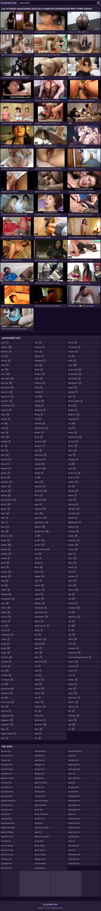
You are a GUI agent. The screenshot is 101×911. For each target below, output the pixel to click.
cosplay (5, 639)
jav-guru (40, 540)
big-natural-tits (8, 499)
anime (5, 365)
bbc (4, 445)
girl (38, 419)
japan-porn (40, 517)
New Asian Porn (40, 751)
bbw (4, 450)
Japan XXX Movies (7, 832)
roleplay (72, 410)
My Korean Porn (6, 765)
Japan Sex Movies (41, 783)
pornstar (73, 351)
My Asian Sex (39, 778)
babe (4, 432)
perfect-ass (40, 720)
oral (38, 675)
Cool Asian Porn (6, 787)
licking (39, 594)
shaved (72, 432)
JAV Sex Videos (40, 846)
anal (4, 356)
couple (5, 648)
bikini (4, 517)
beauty (5, 463)
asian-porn (7, 392)
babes (5, 436)
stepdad (72, 517)
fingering (40, 383)
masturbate (41, 607)
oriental (39, 688)
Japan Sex (71, 783)
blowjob (6, 544)
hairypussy (40, 459)
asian (5, 374)
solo (71, 486)
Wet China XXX (40, 792)
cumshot (6, 675)
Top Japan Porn (73, 787)
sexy (71, 428)
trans (72, 643)
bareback (6, 441)
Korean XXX (39, 810)
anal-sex (6, 360)
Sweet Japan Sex (74, 801)
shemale (73, 441)
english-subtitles (8, 733)
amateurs (6, 351)
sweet (72, 553)
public (72, 360)
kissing (39, 562)
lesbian (39, 585)
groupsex (40, 445)
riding (72, 405)
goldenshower (41, 428)
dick (4, 697)
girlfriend (40, 423)
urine (71, 675)
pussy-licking (75, 369)
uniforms (73, 666)
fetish (39, 378)
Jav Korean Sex (40, 868)
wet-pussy (73, 715)
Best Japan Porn (6, 774)
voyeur (72, 693)
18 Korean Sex (6, 841)
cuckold (6, 666)
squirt (72, 499)
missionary (40, 639)
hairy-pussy (41, 454)
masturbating (41, 612)
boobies (5, 558)
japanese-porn (42, 531)
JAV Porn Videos (40, 854)
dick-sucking (7, 702)
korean (39, 571)
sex (71, 423)
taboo (72, 558)
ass (4, 423)
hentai (39, 481)
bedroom (6, 468)
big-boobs (6, 481)
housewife (40, 499)
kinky (38, 558)
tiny (71, 621)
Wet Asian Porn (73, 846)
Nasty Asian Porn (74, 832)
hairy (38, 450)
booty (5, 567)
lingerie (39, 598)
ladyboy (39, 576)
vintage (72, 684)
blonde (5, 540)
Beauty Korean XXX (8, 823)
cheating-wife (8, 598)
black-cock (6, 535)
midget (39, 630)
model (38, 648)
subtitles (73, 544)
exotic (38, 351)
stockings (73, 531)
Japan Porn (72, 756)
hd (37, 477)
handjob (40, 463)
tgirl (71, 594)
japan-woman (41, 522)
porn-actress (74, 347)
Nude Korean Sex (74, 854)
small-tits (73, 477)
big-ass (5, 477)
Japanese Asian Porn (8, 801)
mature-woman (42, 625)
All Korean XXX (6, 868)
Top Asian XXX (73, 792)
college (5, 630)
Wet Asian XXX (73, 760)
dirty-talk (6, 711)
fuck (38, 396)
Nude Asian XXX (73, 859)
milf (38, 634)
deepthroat (7, 693)
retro (71, 396)
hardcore (40, 468)
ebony (4, 729)
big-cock (6, 490)
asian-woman (8, 405)
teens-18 (73, 589)
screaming (73, 419)
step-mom (73, 508)
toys (71, 634)
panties (39, 702)
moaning (40, 643)
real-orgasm (74, 383)
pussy (72, 365)
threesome (74, 607)
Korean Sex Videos (41, 814)
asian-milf (6, 383)
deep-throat (7, 688)
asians (5, 414)
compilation (7, 634)
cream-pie (6, 657)
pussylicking (74, 378)
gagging (39, 405)
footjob (39, 392)
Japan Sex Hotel (6, 796)
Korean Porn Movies (42, 837)
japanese (40, 526)
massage (40, 603)
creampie (6, 661)
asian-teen (7, 401)
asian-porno (7, 396)
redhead (73, 392)
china (5, 603)
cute (4, 684)
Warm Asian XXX (74, 769)
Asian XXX (71, 841)
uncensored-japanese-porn (80, 657)
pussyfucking (74, 374)
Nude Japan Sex (6, 819)
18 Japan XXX (5, 760)
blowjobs (6, 549)
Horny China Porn (7, 792)
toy (71, 630)
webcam (73, 702)
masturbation (41, 616)
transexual (73, 648)
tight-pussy (74, 616)
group (39, 436)
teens (72, 585)
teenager (73, 576)
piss (38, 738)
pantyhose (40, 706)
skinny (72, 450)
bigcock (5, 508)
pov (71, 356)
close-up (6, 616)
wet (71, 711)
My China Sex (6, 751)
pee (38, 711)
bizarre (5, 526)
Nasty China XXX (7, 810)
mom (38, 652)
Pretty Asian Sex (74, 765)
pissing (72, 342)
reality (72, 387)
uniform (73, 661)
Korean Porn (39, 841)
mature (39, 621)
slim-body (73, 459)
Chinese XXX (5, 814)
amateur (6, 347)
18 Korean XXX (40, 796)
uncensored (74, 652)
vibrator (73, 679)
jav (37, 535)
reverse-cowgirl (75, 401)
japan (39, 513)
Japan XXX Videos (41, 805)
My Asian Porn (40, 769)
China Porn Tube (7, 837)
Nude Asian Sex (73, 863)
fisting (38, 387)
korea (39, 567)
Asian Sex (71, 774)
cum (5, 670)
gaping (39, 414)
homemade (41, 490)
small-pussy (74, 472)
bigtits (5, 513)
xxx (71, 729)
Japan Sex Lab (39, 760)
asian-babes (7, 378)
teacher (72, 567)
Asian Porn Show (7, 850)
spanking (73, 490)
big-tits (6, 504)
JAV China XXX (39, 819)
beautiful (6, 459)
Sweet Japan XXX (74, 796)
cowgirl (5, 652)
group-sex (40, 441)
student (73, 535)
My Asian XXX (39, 774)
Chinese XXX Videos (8, 828)
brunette (6, 571)
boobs (5, 562)
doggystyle (7, 720)
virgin (72, 688)
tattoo (72, 562)
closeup (6, 621)
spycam (72, 495)
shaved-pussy (75, 436)
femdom (40, 374)
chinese (6, 607)
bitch (4, 522)
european (40, 347)
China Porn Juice (7, 805)
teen (71, 571)
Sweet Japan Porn (74, 810)
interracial (40, 508)
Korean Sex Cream (74, 751)
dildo (4, 706)
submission (74, 540)
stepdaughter (74, 522)
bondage (6, 553)
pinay (38, 733)
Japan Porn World (7, 778)
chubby (5, 612)
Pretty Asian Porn (74, 828)
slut (71, 463)
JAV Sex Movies (40, 850)
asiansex (5, 419)
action (5, 342)
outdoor (39, 693)
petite (38, 729)
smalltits (73, 481)
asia (4, 369)
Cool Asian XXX (6, 863)
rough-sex (74, 414)
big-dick (6, 495)
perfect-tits (40, 724)
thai (71, 598)
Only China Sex (73, 837)
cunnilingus (7, 679)
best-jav (5, 472)
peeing (39, 715)
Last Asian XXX (6, 783)
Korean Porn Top (7, 854)
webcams (73, 706)
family (39, 369)
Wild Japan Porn (40, 859)
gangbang (40, 410)
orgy (38, 684)
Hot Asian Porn (6, 859)
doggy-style (7, 715)
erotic (4, 738)
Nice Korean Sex (6, 756)
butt (4, 585)
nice (38, 666)
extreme (39, 356)
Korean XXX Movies (41, 801)
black (5, 531)
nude (38, 670)
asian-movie (7, 387)
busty (5, 580)
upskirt (72, 670)
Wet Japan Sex (40, 765)
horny (39, 495)
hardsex (39, 472)
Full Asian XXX (39, 756)
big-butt (6, 486)
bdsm (5, 454)
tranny (72, 639)
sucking (73, 549)
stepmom (73, 526)
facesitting (40, 360)
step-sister (73, 513)
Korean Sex (39, 823)
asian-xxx (6, 410)
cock (4, 625)
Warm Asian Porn (74, 778)
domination (7, 724)
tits (71, 625)
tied (71, 612)
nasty (38, 657)
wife (71, 724)
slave (72, 454)
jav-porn (39, 544)
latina (38, 580)
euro (38, 342)
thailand (72, 603)
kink (38, 553)
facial (38, 365)
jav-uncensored (42, 549)
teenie (72, 580)
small (72, 468)
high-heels (40, 486)
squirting (73, 504)
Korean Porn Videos (42, 828)
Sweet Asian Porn (74, 819)
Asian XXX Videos (7, 769)
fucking (39, 401)
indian (38, 504)
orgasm (39, 679)
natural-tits (41, 661)
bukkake (6, 576)
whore (72, 720)
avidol (4, 428)
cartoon (5, 589)
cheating (6, 594)
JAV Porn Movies (40, 863)
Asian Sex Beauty (7, 846)
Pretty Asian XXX (74, 823)
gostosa (39, 432)
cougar (5, 643)
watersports (74, 697)
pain (38, 697)
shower (72, 445)
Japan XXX (38, 832)
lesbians (40, 589)
